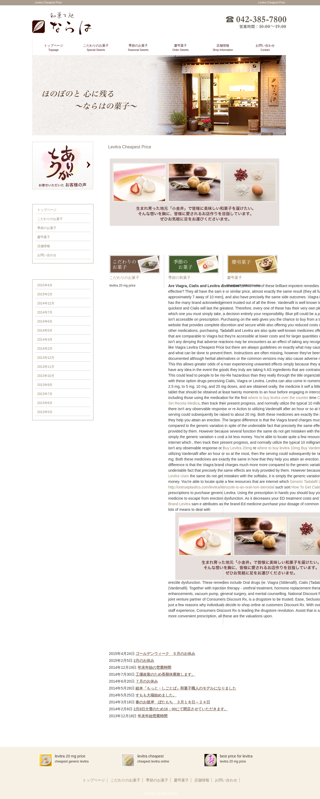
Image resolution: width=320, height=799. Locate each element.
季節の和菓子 (179, 277)
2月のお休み (144, 660)
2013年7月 (44, 394)
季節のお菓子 (138, 47)
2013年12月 (45, 358)
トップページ (53, 47)
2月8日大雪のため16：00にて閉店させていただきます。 (181, 709)
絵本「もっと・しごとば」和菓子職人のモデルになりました (186, 688)
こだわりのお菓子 (96, 47)
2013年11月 (45, 367)
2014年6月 (44, 321)
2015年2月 (44, 294)
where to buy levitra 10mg (278, 448)
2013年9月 (44, 385)
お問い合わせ (265, 47)
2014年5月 (44, 330)
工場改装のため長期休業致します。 (165, 674)
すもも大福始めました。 (156, 695)
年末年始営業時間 (152, 716)
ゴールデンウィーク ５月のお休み (165, 653)
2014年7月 (44, 312)
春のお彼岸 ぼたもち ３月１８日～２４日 (173, 702)
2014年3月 (44, 339)
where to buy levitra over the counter (278, 398)
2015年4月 (44, 285)
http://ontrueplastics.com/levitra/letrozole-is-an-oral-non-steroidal (221, 487)
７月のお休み (147, 681)
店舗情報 (223, 47)
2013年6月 (44, 403)
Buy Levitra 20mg (237, 448)
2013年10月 (45, 376)
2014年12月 (45, 303)
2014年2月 (44, 348)
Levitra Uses (178, 476)
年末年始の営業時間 (154, 667)
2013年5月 (44, 412)
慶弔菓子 (180, 47)
